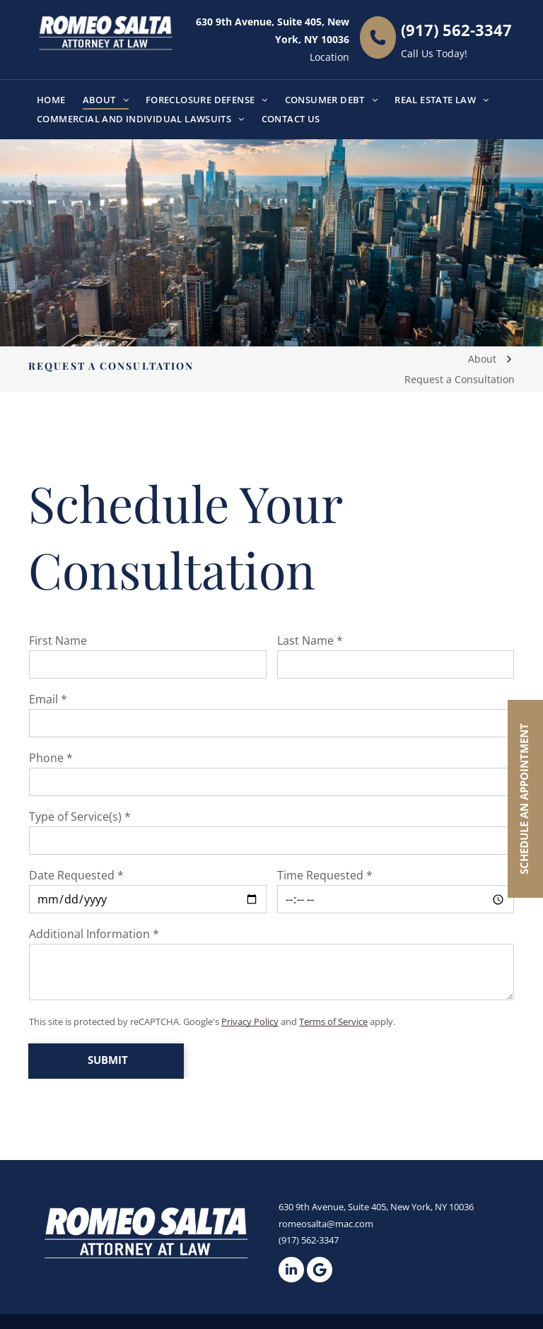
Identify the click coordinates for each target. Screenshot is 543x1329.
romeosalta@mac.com (326, 1223)
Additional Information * (94, 934)
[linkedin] (291, 1269)
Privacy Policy (250, 1021)
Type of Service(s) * (80, 816)
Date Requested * (76, 875)
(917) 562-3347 (456, 29)
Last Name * (310, 640)
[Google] (319, 1269)
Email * (48, 699)
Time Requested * (325, 875)
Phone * (51, 758)
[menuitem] (51, 100)
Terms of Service (333, 1021)
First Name (58, 640)
